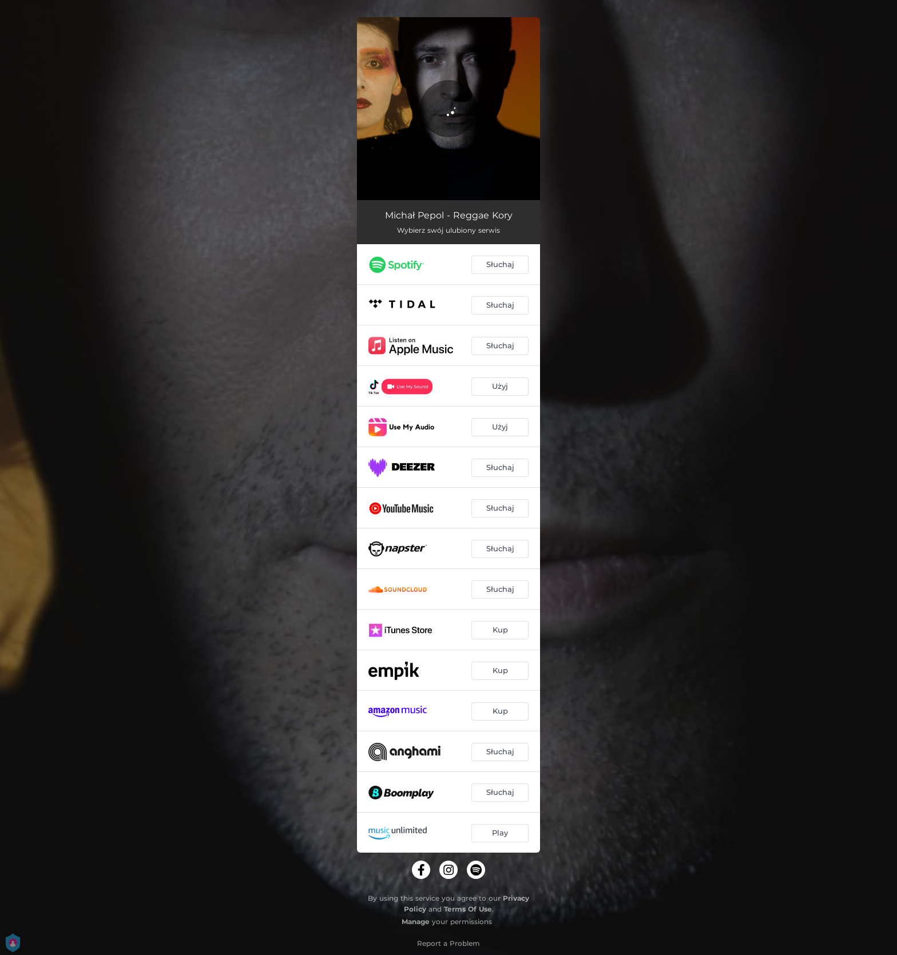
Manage (416, 921)
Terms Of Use (468, 909)
